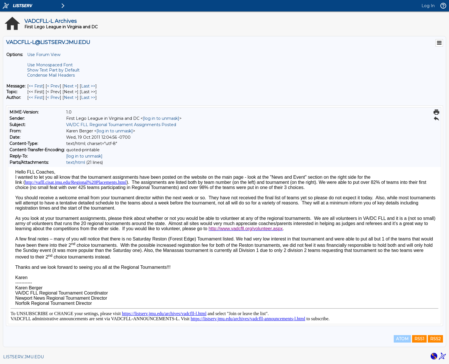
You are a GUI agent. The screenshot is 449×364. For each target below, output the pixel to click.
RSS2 (435, 338)
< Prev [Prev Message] (53, 86)
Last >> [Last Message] (88, 86)
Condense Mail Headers (51, 75)
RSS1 (419, 338)
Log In (428, 5)
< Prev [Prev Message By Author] (53, 97)
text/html (75, 162)
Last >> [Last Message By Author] (88, 97)
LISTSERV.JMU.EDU (23, 356)
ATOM (402, 338)
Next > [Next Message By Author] (70, 97)
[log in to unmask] (161, 118)
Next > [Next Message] (70, 86)
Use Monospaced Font (50, 64)
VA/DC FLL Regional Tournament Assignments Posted (121, 124)
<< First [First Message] (36, 86)
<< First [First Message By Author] (36, 97)
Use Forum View (43, 54)
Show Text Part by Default (53, 70)
